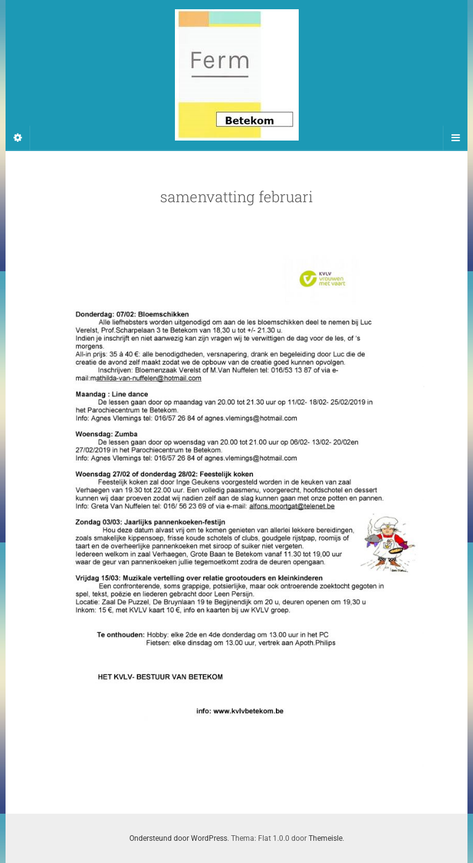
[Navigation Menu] (455, 138)
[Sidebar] (18, 138)
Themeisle (325, 838)
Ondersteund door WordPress (178, 838)
